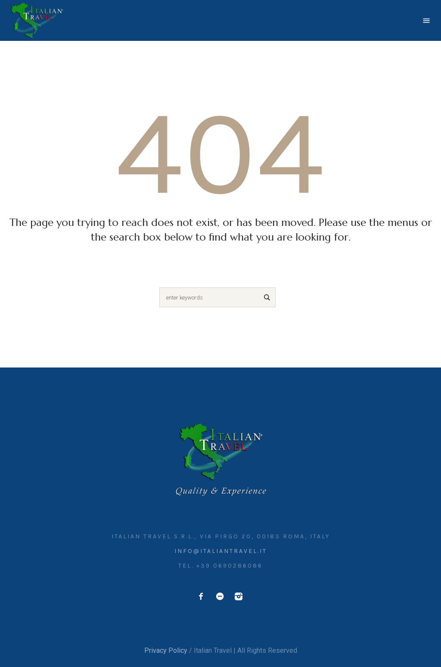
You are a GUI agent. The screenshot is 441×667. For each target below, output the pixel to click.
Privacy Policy (165, 650)
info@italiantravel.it (220, 551)
